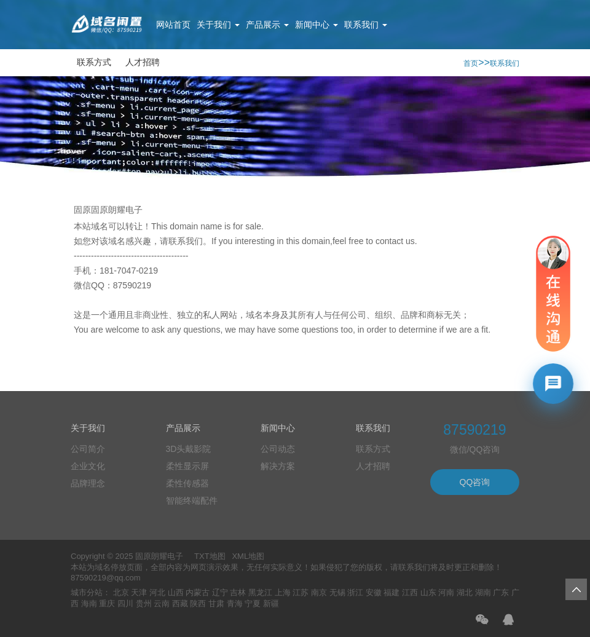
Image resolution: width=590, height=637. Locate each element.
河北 (157, 592)
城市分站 (87, 592)
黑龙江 (260, 592)
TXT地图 (210, 556)
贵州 (144, 603)
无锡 (337, 592)
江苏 (301, 592)
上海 (283, 592)
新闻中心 (316, 25)
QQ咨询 (475, 482)
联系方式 (94, 62)
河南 (446, 592)
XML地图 (248, 556)
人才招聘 (142, 62)
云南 (162, 603)
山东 (428, 592)
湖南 (483, 592)
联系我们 (365, 25)
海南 (89, 603)
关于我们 (218, 25)
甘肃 (216, 603)
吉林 (238, 592)
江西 (410, 592)
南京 (319, 592)
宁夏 (253, 603)
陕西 (198, 603)
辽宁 (220, 592)
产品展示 (267, 25)
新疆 (271, 603)
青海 (235, 603)
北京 (121, 592)
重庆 (107, 603)
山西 (176, 592)
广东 (501, 592)
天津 (139, 592)
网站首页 (173, 25)
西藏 (180, 603)
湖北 (465, 592)
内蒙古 (198, 592)
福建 (391, 592)
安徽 (374, 592)
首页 (470, 63)
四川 (125, 603)
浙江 (355, 592)
